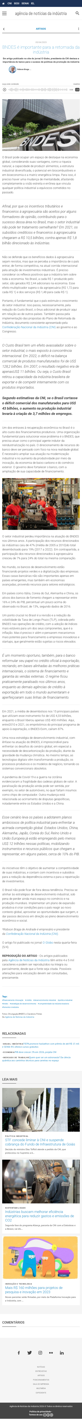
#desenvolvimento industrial (44, 1003)
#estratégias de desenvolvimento (23, 1007)
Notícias (41, 1370)
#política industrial (65, 1003)
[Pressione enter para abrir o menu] (4, 13)
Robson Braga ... (24, 69)
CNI (9, 3)
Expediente (41, 1396)
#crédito (28, 1003)
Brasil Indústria (13, 1047)
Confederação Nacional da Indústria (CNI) (29, 328)
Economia (9, 1056)
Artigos (41, 1379)
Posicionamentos (41, 1383)
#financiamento (8, 1003)
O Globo (48, 946)
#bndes (5, 1007)
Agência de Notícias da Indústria (29, 963)
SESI (16, 3)
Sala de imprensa (41, 1387)
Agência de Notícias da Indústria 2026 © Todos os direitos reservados (41, 1409)
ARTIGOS (41, 28)
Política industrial (17, 1139)
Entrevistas (41, 1374)
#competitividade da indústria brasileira (53, 1007)
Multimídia (41, 1392)
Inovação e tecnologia (18, 1287)
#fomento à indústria (10, 1010)
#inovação (19, 1003)
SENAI (25, 3)
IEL (32, 3)
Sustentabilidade (15, 1211)
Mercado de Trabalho (16, 1061)
